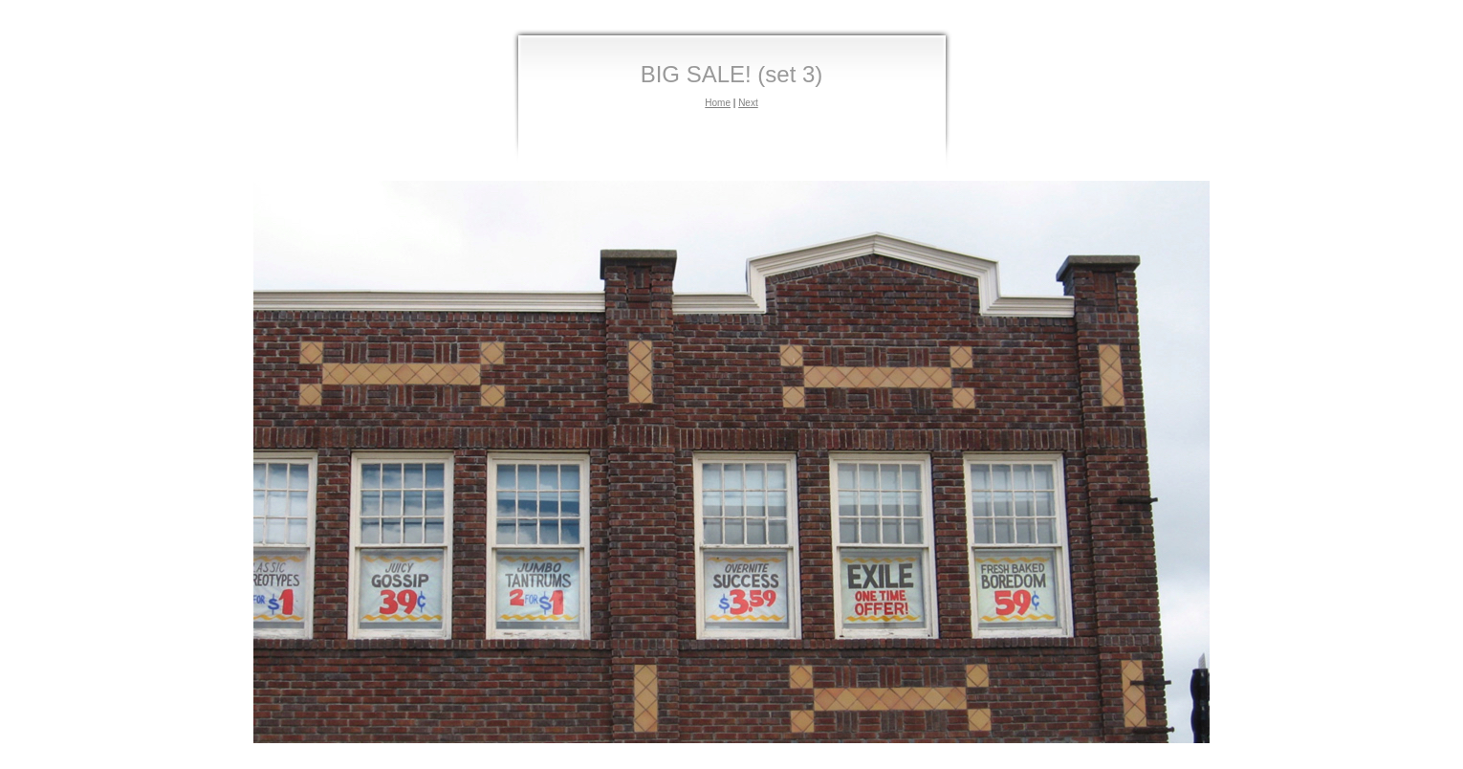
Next (748, 103)
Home (718, 103)
